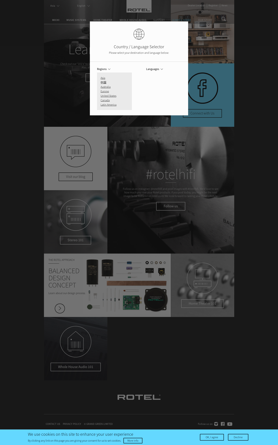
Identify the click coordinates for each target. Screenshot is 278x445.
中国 (103, 82)
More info (132, 440)
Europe (105, 91)
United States (108, 96)
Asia (103, 78)
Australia (106, 87)
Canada (105, 100)
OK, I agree (212, 437)
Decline (238, 437)
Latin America (108, 104)
